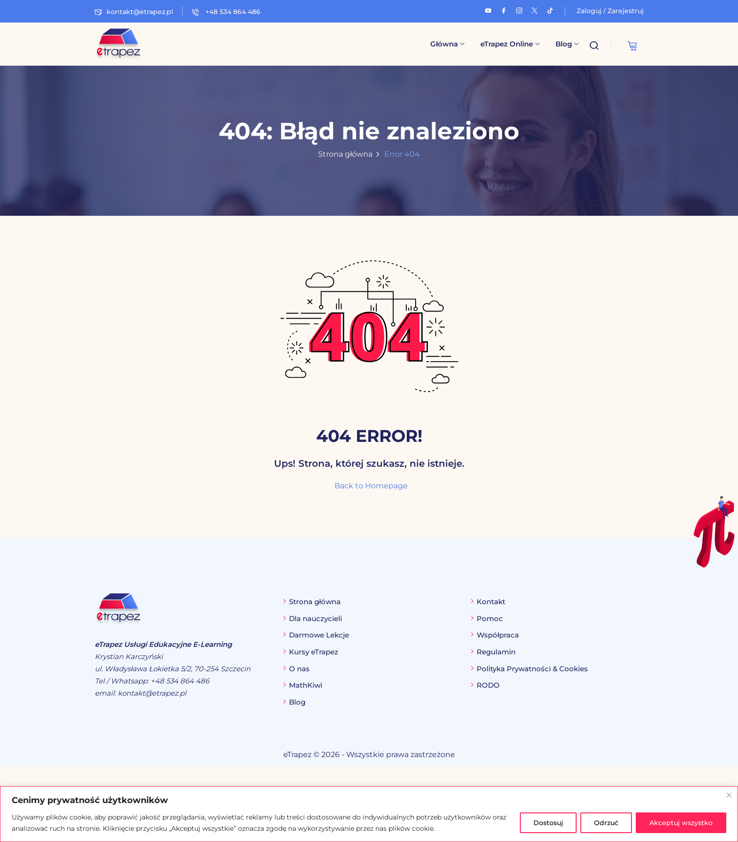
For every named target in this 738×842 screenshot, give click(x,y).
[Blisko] (729, 795)
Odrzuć (606, 823)
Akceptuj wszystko (681, 823)
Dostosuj (548, 823)
